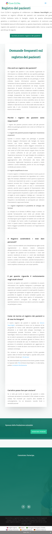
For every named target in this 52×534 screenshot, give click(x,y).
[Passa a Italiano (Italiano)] (22, 528)
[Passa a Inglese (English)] (12, 528)
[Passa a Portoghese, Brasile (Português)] (35, 528)
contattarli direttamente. (19, 365)
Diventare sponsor (39, 431)
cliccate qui (25, 357)
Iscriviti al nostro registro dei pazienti (26, 36)
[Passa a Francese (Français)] (12, 530)
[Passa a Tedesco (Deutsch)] (40, 530)
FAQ (19, 363)
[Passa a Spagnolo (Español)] (26, 530)
